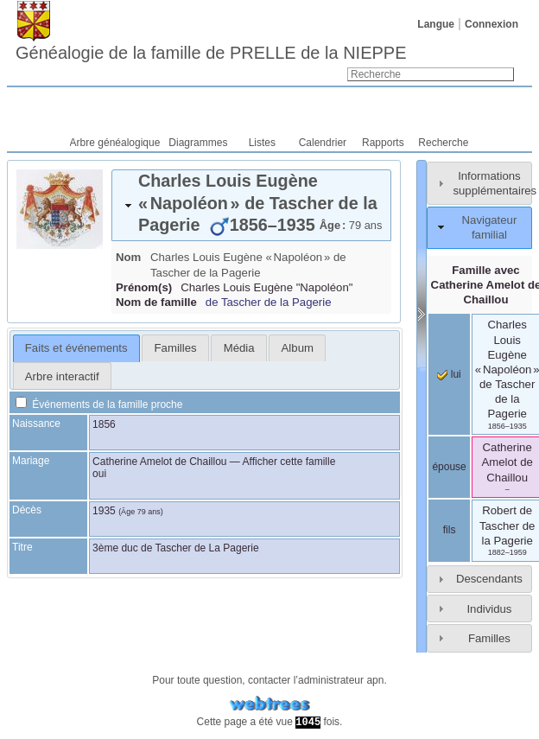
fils (449, 530)
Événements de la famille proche (99, 404)
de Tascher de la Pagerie (269, 302)
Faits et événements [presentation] (76, 347)
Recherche (443, 143)
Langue (435, 24)
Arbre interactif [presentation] (62, 376)
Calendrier (322, 143)
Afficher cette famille (289, 462)
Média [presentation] (239, 347)
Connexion (491, 24)
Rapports (383, 143)
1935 (104, 511)
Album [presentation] (298, 347)
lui (448, 374)
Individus (488, 608)
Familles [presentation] (176, 347)
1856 (104, 424)
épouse (449, 467)
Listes (262, 143)
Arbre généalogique (115, 143)
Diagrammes (197, 143)
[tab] (251, 205)
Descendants (489, 578)
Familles (489, 638)
